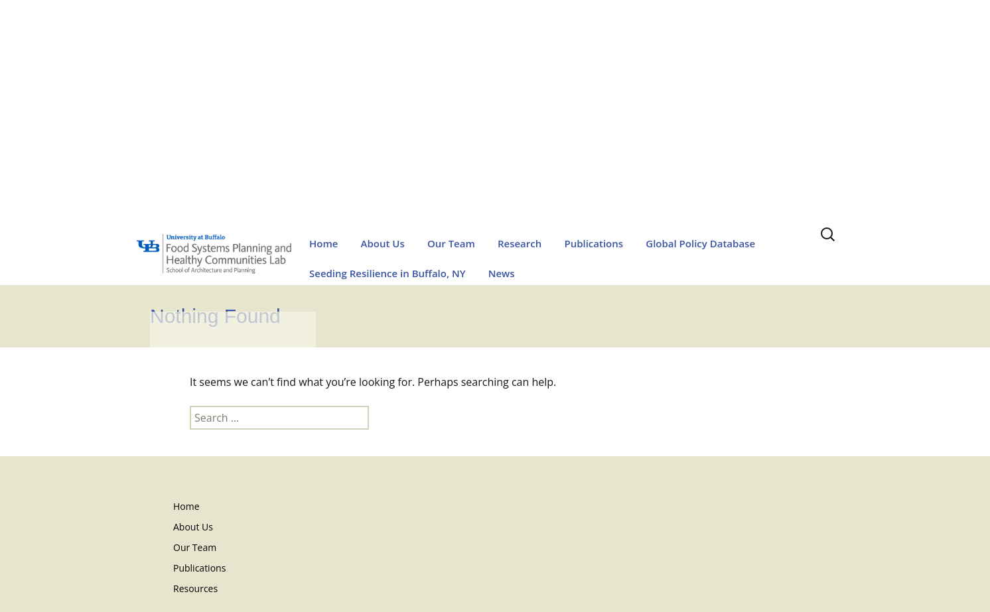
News (501, 273)
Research (519, 243)
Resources (195, 588)
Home (323, 243)
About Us (383, 243)
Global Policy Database (700, 243)
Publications (593, 243)
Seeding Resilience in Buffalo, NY (387, 273)
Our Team (451, 243)
